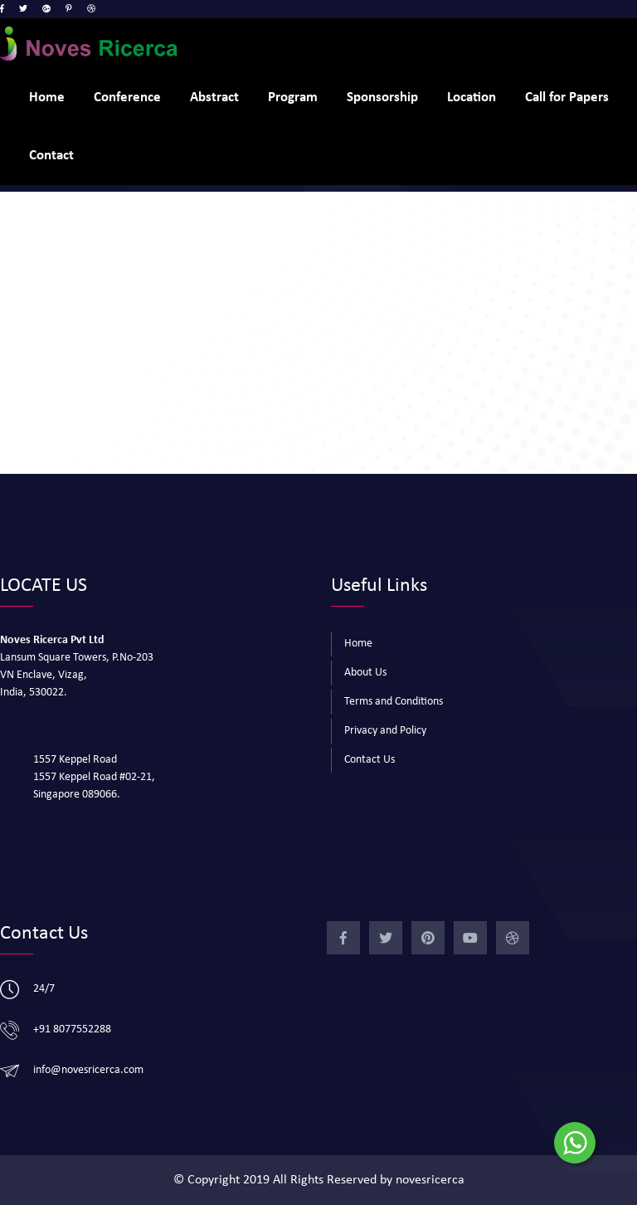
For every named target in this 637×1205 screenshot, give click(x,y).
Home (47, 97)
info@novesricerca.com (88, 1070)
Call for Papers (567, 97)
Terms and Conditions (393, 701)
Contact (51, 156)
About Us (365, 672)
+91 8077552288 (72, 1029)
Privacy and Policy (385, 730)
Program (293, 97)
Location (471, 97)
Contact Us (369, 760)
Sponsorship (382, 97)
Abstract (214, 97)
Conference (127, 97)
